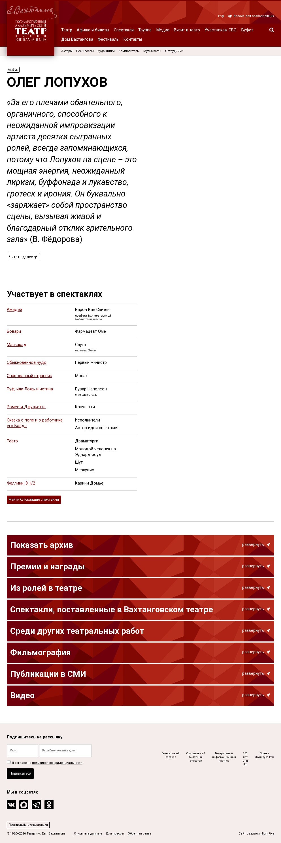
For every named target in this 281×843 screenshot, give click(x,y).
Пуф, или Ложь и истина (30, 390)
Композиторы (129, 51)
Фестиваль (108, 39)
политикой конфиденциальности (57, 760)
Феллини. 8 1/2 (21, 485)
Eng (221, 16)
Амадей (14, 311)
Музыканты (152, 51)
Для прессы (115, 833)
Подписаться (22, 772)
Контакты (133, 39)
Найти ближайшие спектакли (37, 501)
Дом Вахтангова (77, 39)
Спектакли (124, 30)
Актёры (67, 51)
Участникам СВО (221, 30)
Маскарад (16, 346)
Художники (106, 51)
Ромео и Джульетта (26, 408)
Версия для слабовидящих (251, 16)
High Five (267, 833)
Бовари (14, 333)
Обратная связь (139, 833)
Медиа (162, 30)
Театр (66, 30)
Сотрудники (174, 51)
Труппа (145, 30)
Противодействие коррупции (30, 824)
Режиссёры (85, 51)
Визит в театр (187, 30)
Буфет (247, 30)
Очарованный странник (29, 377)
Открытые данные (88, 833)
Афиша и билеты (93, 30)
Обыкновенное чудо (26, 364)
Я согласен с (44, 760)
